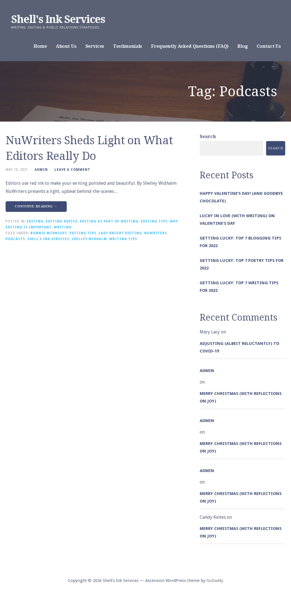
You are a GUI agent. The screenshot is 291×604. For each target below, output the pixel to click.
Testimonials (127, 46)
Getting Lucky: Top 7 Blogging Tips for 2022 (240, 242)
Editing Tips (154, 221)
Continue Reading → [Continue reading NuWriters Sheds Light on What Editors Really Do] (36, 206)
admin (41, 170)
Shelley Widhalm (89, 239)
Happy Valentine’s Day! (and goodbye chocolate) (241, 197)
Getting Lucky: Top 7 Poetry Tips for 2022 (241, 264)
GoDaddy (214, 580)
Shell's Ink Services (58, 19)
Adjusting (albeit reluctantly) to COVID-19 (239, 347)
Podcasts (15, 239)
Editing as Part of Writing (109, 221)
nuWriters (155, 233)
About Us (66, 46)
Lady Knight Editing (120, 233)
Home (40, 46)
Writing (63, 227)
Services (94, 46)
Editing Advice (62, 221)
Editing (35, 221)
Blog (242, 46)
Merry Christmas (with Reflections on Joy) (241, 397)
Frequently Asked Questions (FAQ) (189, 46)
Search (208, 136)
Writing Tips (123, 239)
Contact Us (269, 46)
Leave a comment (72, 170)
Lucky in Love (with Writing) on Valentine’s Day (237, 219)
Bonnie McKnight (48, 233)
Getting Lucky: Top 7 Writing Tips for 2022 (239, 286)
